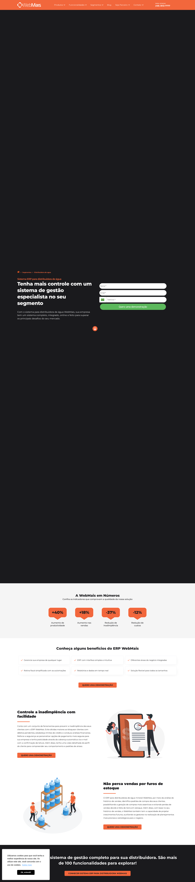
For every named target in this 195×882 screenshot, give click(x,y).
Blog (109, 5)
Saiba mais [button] (27, 865)
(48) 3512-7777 (162, 6)
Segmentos (26, 272)
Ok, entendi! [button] (26, 872)
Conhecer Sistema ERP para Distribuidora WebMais (97, 871)
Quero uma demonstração (133, 306)
